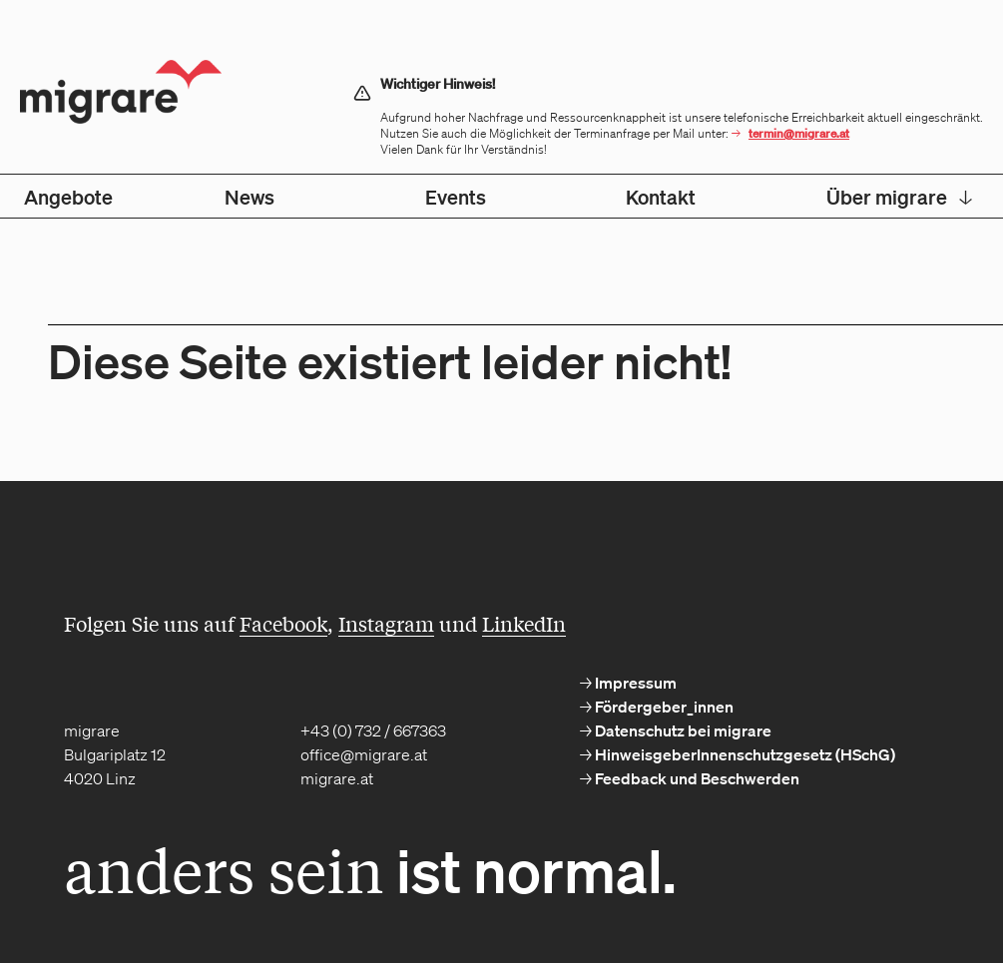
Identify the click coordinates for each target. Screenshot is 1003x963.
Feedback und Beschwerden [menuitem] (695, 778)
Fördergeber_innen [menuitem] (663, 707)
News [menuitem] (249, 197)
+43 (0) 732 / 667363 (373, 730)
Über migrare (899, 197)
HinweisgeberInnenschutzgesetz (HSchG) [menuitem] (743, 754)
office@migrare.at (363, 754)
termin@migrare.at (799, 133)
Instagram (386, 623)
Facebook (283, 623)
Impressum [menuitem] (634, 683)
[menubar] (501, 196)
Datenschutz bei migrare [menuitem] (681, 730)
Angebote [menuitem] (68, 197)
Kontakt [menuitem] (661, 197)
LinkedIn (524, 623)
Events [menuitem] (455, 197)
